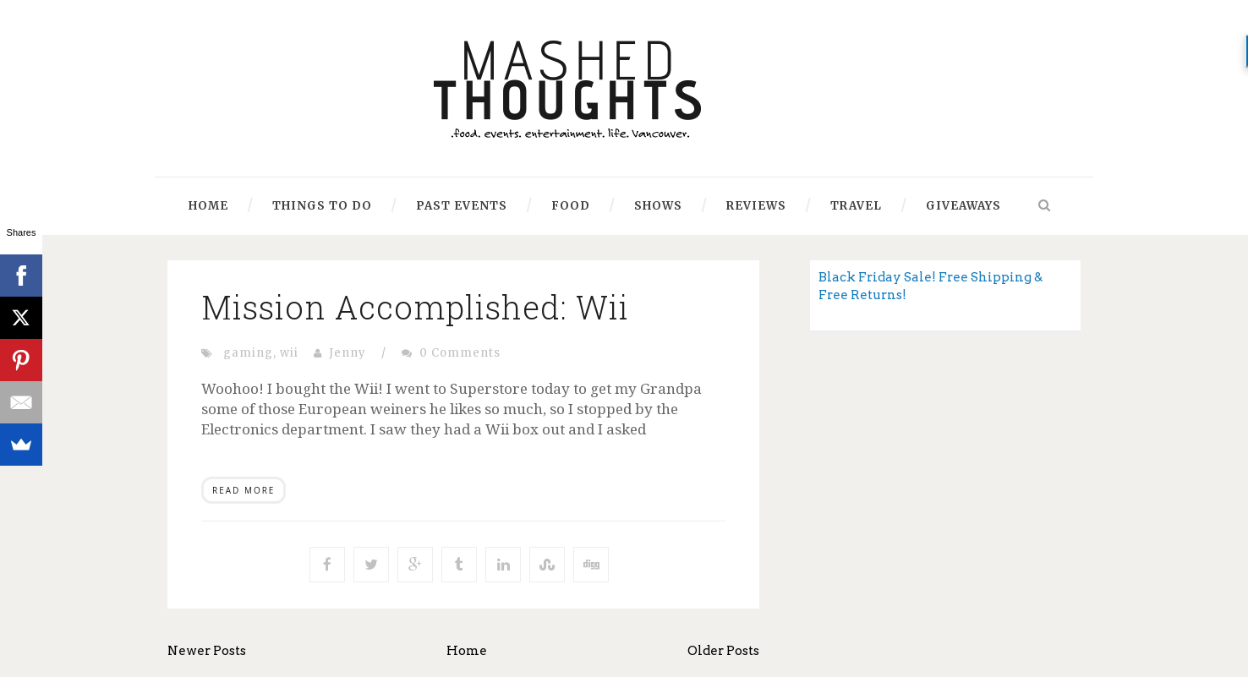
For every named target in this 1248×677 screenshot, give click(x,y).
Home (208, 206)
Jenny (347, 353)
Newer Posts (206, 650)
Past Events (461, 206)
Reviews (756, 206)
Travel (856, 206)
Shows (658, 206)
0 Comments (460, 353)
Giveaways (963, 206)
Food (570, 206)
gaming (248, 353)
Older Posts (723, 650)
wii (289, 353)
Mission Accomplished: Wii (415, 307)
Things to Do (322, 206)
